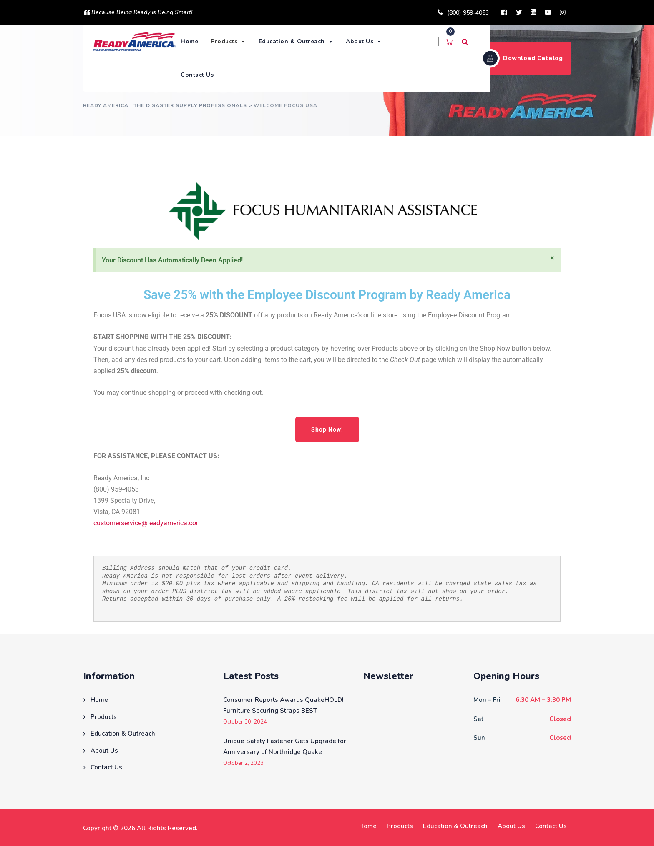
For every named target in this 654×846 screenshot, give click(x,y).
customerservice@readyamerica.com (147, 523)
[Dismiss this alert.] (552, 257)
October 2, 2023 (243, 763)
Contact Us (199, 75)
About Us (366, 41)
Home (191, 41)
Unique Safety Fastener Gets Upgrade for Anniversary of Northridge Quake (284, 746)
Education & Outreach (297, 41)
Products (230, 41)
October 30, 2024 (245, 722)
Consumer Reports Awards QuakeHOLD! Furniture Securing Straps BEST (283, 705)
